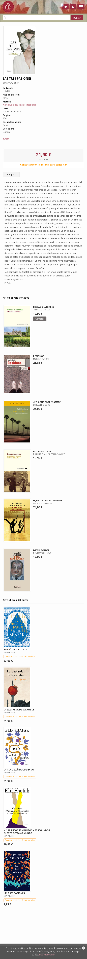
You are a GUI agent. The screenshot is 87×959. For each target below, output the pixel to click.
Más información (47, 954)
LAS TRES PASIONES (14, 893)
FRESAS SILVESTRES (43, 306)
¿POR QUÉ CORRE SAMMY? (47, 402)
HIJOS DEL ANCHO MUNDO (47, 500)
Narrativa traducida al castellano (19, 104)
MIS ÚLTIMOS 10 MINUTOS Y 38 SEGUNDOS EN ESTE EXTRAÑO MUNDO (27, 832)
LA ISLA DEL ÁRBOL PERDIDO (19, 769)
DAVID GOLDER (41, 550)
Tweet (6, 138)
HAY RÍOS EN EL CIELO (15, 649)
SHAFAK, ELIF (11, 82)
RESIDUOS (38, 356)
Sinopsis (11, 174)
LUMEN (6, 91)
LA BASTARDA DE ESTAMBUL (19, 709)
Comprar (39, 318)
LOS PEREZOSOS (42, 451)
